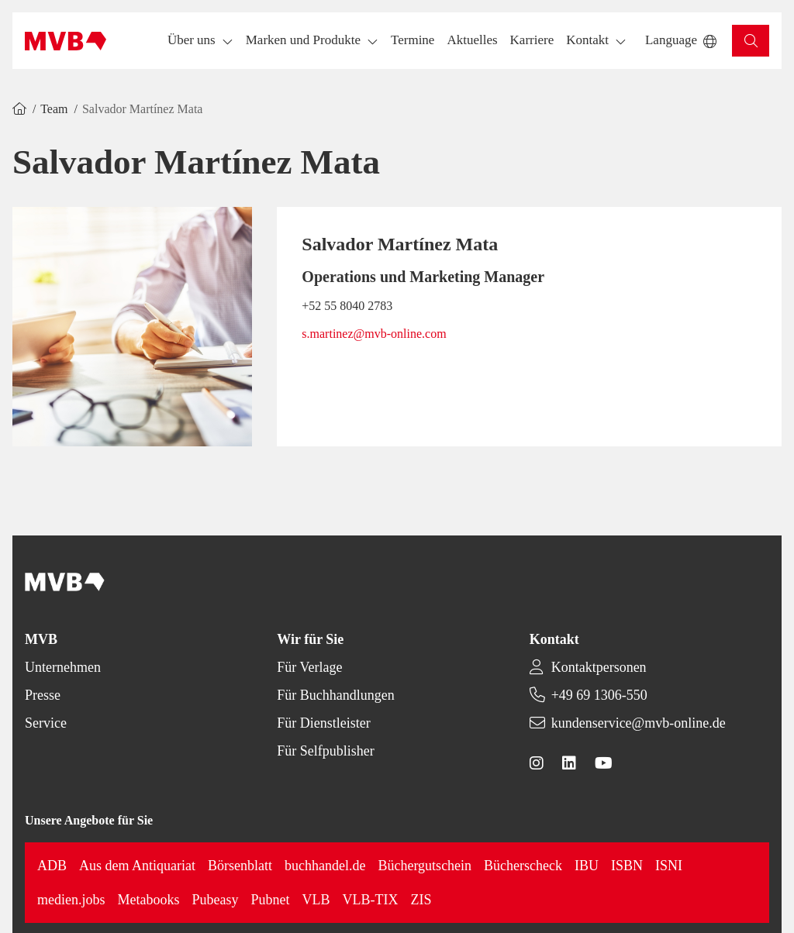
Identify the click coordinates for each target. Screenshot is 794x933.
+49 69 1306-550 (599, 695)
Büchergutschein (424, 865)
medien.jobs (71, 899)
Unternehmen (63, 667)
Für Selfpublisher (326, 751)
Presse (42, 695)
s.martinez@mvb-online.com (374, 333)
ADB (52, 865)
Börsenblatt (240, 865)
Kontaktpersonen (599, 667)
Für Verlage (309, 667)
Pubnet (270, 899)
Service (46, 723)
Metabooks (149, 899)
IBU (587, 865)
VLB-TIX (371, 899)
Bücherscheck (523, 865)
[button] (412, 41)
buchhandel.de (325, 865)
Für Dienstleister (323, 723)
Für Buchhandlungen (335, 695)
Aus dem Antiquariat (137, 865)
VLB (316, 899)
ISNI (668, 865)
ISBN (627, 865)
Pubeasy (215, 899)
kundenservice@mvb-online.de (638, 723)
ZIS (421, 899)
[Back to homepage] (65, 41)
